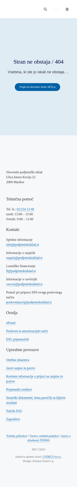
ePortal (10, 323)
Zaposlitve (13, 419)
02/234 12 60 (25, 209)
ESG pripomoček (17, 339)
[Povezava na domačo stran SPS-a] (37, 87)
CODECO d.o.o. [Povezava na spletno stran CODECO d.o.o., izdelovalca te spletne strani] (52, 456)
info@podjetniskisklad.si (22, 244)
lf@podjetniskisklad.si (21, 271)
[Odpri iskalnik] (45, 9)
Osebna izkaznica (17, 360)
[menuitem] (56, 9)
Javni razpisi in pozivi (20, 368)
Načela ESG (14, 411)
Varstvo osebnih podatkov (44, 436)
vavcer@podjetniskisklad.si (24, 284)
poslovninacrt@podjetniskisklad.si (29, 302)
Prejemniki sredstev (19, 389)
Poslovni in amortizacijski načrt (27, 331)
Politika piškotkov (17, 436)
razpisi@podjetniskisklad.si (24, 258)
